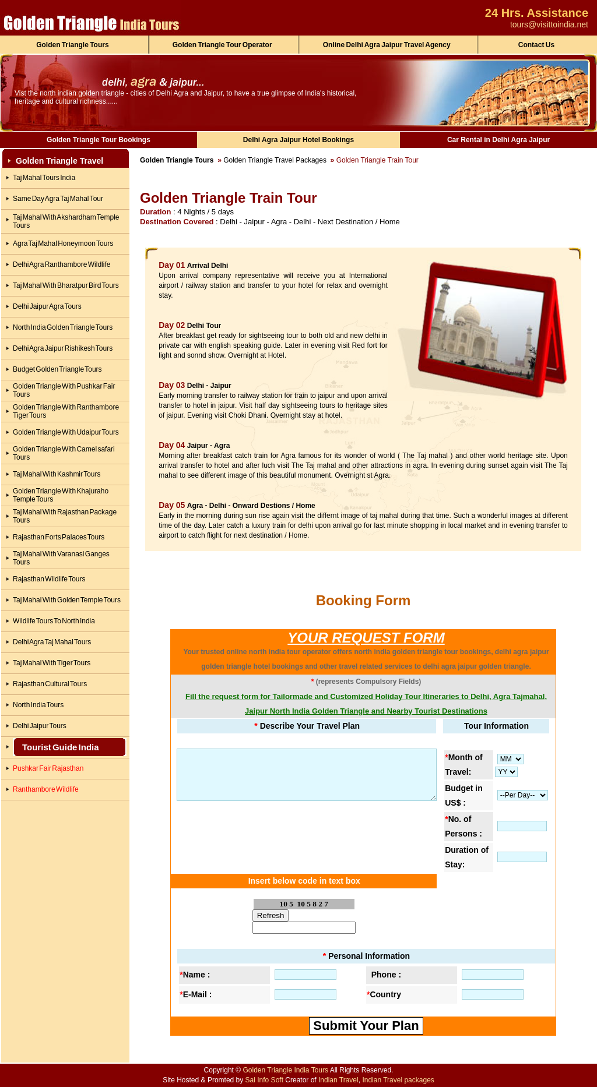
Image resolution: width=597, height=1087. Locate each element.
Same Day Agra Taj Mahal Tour (58, 199)
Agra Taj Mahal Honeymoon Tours (63, 243)
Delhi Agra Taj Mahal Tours (52, 642)
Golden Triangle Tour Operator (222, 45)
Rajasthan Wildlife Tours (49, 579)
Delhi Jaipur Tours (39, 726)
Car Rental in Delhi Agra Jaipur (498, 140)
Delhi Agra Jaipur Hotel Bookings (298, 140)
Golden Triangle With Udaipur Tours (66, 432)
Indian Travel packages (398, 1080)
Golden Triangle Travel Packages (274, 160)
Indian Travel (338, 1080)
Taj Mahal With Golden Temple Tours (67, 600)
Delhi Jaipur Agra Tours (47, 306)
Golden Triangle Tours (72, 45)
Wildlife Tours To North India (54, 621)
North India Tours (38, 705)
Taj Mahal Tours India (44, 178)
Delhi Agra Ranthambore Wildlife (61, 264)
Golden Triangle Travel (59, 160)
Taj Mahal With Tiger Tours (51, 663)
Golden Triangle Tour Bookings (98, 140)
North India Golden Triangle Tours (63, 327)
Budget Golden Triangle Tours (57, 369)
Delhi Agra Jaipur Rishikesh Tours (63, 348)
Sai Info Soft (264, 1080)
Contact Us (536, 45)
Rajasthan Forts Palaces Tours (58, 537)
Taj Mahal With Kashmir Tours (57, 474)
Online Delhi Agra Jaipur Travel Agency (387, 45)
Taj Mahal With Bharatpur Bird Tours (66, 285)
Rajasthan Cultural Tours (50, 684)
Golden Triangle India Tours (285, 1070)
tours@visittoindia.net (549, 24)
